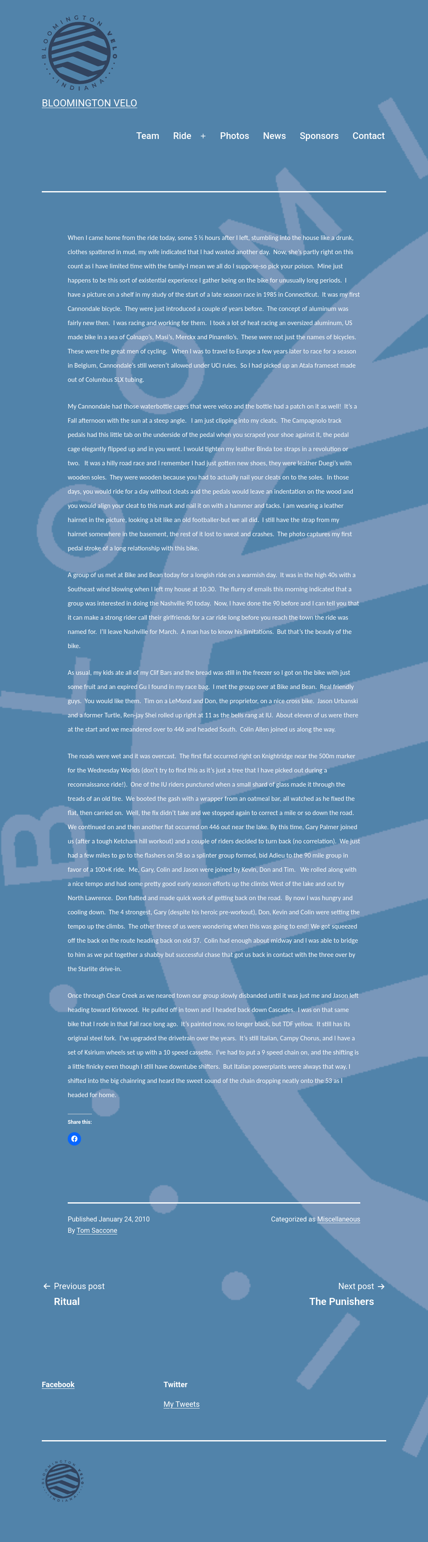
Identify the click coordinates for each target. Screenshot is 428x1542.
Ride (182, 136)
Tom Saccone (96, 1230)
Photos (235, 136)
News (274, 136)
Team (147, 136)
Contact (369, 136)
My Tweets (181, 1404)
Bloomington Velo (89, 103)
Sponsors (319, 136)
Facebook (58, 1384)
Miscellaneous (338, 1219)
